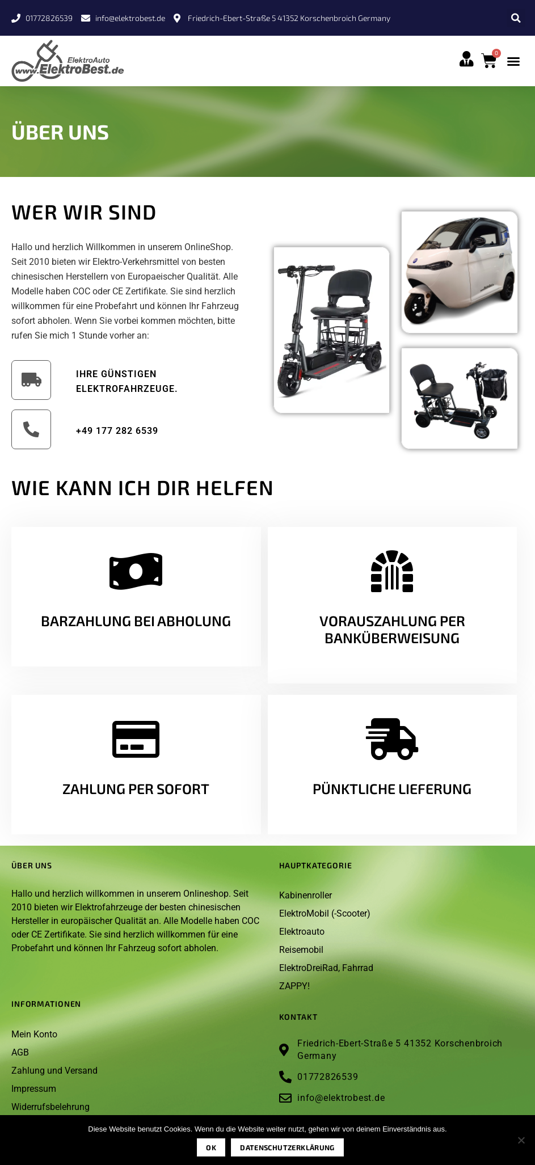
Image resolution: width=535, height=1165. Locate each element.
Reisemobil (301, 949)
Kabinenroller (305, 895)
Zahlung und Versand (54, 1070)
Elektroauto (302, 931)
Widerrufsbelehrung (50, 1106)
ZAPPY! (294, 986)
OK (211, 1147)
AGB (20, 1052)
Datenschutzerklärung (287, 1147)
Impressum (33, 1088)
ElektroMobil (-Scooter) (324, 913)
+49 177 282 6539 (117, 430)
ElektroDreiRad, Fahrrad (326, 968)
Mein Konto (34, 1034)
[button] (516, 18)
